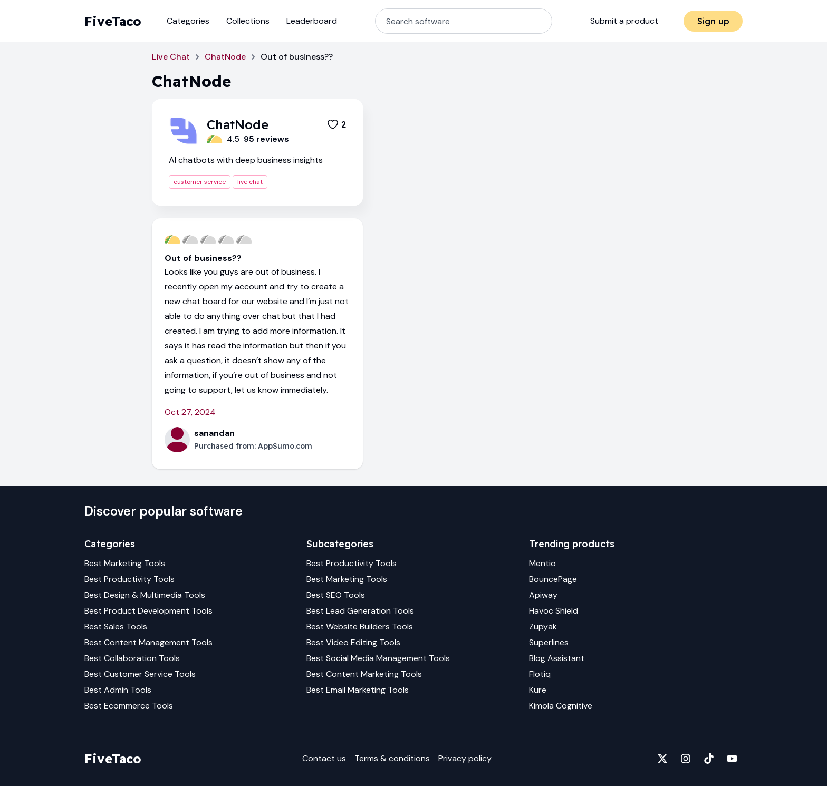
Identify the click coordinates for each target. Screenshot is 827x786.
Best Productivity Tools (129, 579)
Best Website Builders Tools (359, 626)
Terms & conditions (392, 758)
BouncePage (553, 579)
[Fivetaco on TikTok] (708, 758)
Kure (537, 689)
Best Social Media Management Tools (378, 658)
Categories (188, 20)
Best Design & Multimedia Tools (144, 594)
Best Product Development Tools (148, 610)
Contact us (324, 758)
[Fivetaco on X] (662, 758)
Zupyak (543, 626)
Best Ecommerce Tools (128, 705)
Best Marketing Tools (124, 563)
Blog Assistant (556, 658)
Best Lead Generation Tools (360, 610)
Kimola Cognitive (560, 705)
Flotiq (540, 674)
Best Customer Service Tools (140, 674)
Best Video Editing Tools (353, 642)
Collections (248, 20)
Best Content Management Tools (148, 642)
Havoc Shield (553, 610)
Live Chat (171, 56)
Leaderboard (311, 20)
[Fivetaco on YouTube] (732, 758)
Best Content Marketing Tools (364, 674)
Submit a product (624, 20)
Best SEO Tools (335, 594)
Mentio (542, 563)
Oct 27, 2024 (190, 412)
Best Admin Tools (117, 689)
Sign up (713, 21)
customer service (200, 182)
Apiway (543, 594)
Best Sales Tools (115, 626)
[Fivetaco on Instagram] (685, 758)
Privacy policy (465, 758)
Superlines (549, 642)
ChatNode (225, 56)
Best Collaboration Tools (132, 658)
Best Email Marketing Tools (357, 689)
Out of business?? (203, 258)
